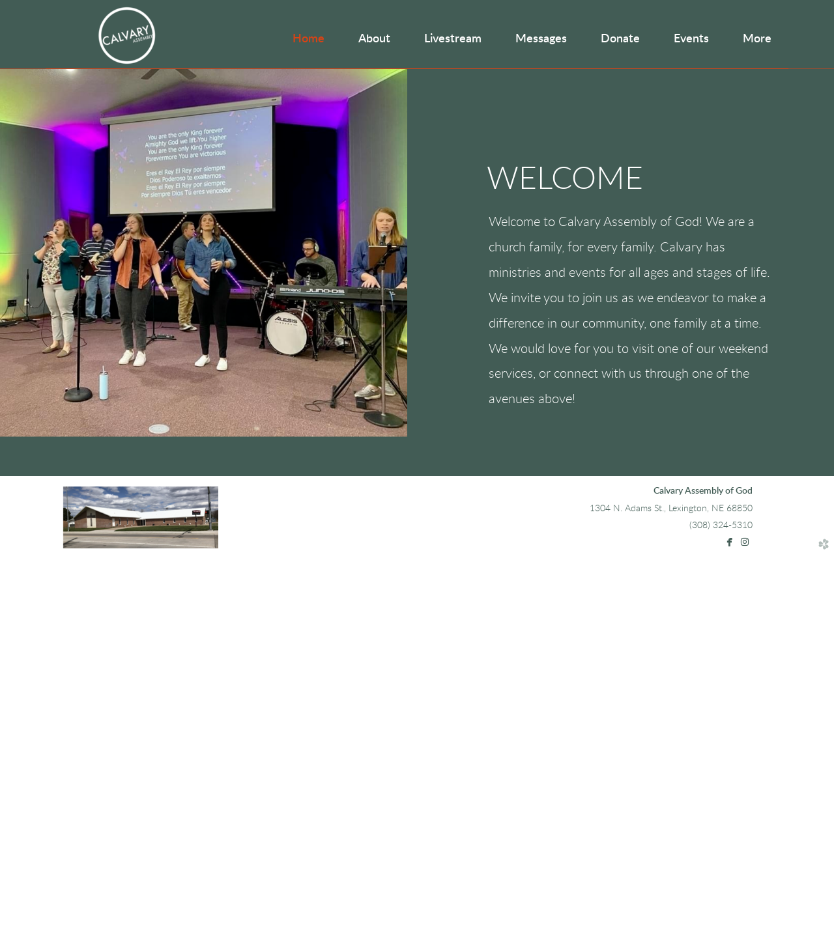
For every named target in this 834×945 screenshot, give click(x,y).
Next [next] (811, 263)
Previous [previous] (23, 263)
